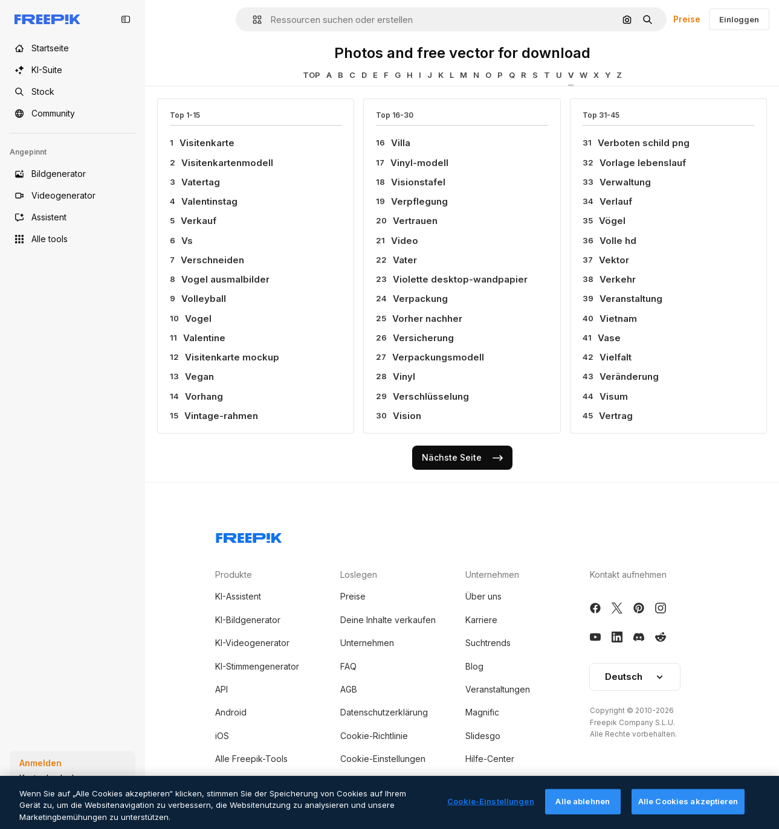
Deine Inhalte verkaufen (388, 620)
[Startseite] (72, 48)
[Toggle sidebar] (125, 19)
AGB (348, 689)
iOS (222, 736)
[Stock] (72, 91)
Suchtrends (488, 643)
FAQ (348, 666)
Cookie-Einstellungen (382, 759)
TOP (311, 75)
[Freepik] (47, 19)
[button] (252, 19)
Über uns (483, 596)
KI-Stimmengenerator (257, 666)
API (221, 689)
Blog (474, 666)
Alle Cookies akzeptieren (688, 810)
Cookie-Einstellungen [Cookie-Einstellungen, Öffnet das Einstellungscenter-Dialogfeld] (490, 810)
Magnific (482, 712)
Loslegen (358, 574)
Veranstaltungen (497, 689)
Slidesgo (482, 736)
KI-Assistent (238, 596)
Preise (686, 19)
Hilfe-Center (489, 759)
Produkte (233, 574)
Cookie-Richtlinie (374, 736)
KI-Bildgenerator (247, 620)
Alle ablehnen (582, 810)
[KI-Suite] (72, 70)
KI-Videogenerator (252, 643)
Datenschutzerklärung (384, 712)
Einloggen (739, 19)
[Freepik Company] (249, 535)
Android (231, 712)
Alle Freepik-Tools (251, 759)
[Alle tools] (72, 239)
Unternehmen (367, 643)
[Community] (72, 113)
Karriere (481, 620)
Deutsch (635, 676)
